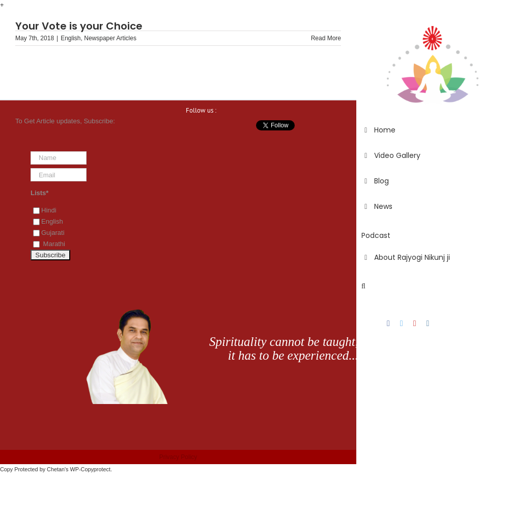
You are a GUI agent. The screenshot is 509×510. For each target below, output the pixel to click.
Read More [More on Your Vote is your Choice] (326, 38)
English (70, 38)
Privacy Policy (178, 457)
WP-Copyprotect (90, 469)
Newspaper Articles (110, 38)
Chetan (56, 469)
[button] (432, 286)
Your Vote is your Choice (79, 26)
